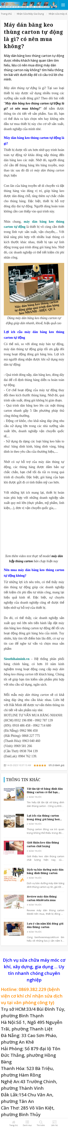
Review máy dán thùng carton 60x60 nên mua (42, 898)
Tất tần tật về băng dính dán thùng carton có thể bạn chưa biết (45, 790)
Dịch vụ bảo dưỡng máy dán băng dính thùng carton (45, 871)
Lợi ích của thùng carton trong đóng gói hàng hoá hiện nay (43, 817)
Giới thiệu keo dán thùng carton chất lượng (43, 844)
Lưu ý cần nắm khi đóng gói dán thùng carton (45, 925)
